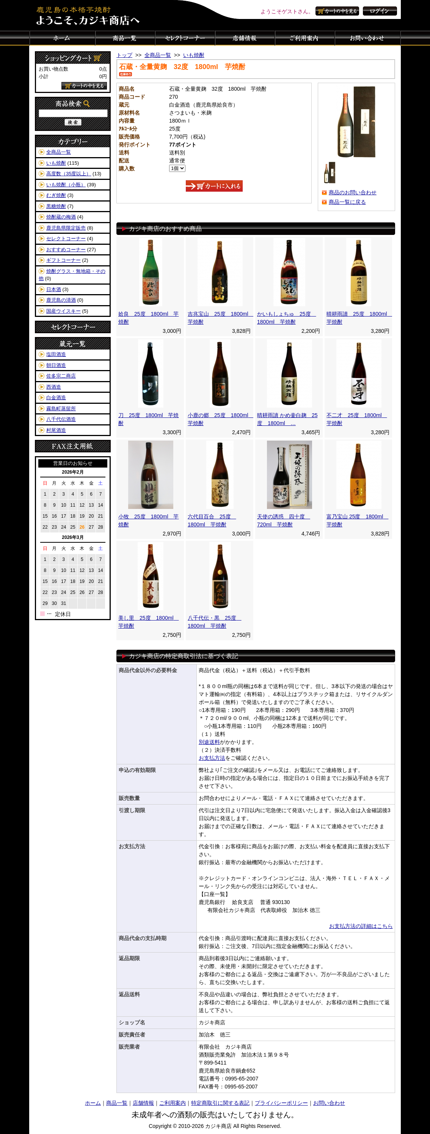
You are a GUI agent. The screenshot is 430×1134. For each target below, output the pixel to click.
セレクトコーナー (185, 38)
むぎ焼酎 (56, 195)
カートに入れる (214, 186)
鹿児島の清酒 (61, 300)
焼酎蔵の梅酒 (61, 217)
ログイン (380, 11)
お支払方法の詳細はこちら (361, 926)
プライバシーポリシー (281, 1103)
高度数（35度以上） (68, 173)
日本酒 (53, 289)
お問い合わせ (368, 38)
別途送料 (209, 742)
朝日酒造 (56, 365)
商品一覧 (125, 38)
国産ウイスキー (63, 311)
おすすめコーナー (66, 249)
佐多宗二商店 (61, 376)
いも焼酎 (56, 163)
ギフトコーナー (63, 260)
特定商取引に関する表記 (220, 1103)
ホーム (62, 38)
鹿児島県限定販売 (66, 228)
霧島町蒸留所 (61, 408)
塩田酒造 (56, 354)
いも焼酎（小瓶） (66, 184)
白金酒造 (56, 397)
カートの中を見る (338, 11)
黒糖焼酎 (56, 206)
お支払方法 (212, 758)
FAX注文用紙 (73, 446)
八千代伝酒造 (61, 419)
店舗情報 (245, 38)
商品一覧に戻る (347, 202)
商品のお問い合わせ (353, 192)
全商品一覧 (58, 152)
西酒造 (53, 387)
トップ (124, 55)
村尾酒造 (56, 430)
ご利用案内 (305, 38)
